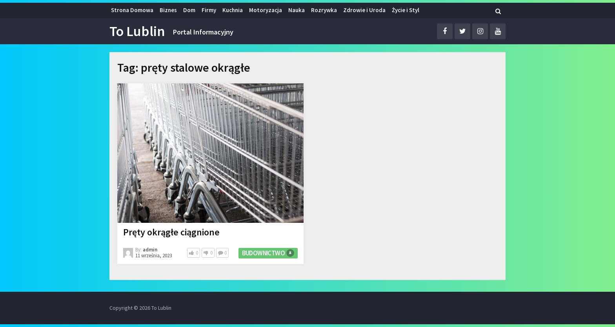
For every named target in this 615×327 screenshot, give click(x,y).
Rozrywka (324, 10)
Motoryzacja (265, 10)
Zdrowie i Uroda (364, 10)
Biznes (168, 10)
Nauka (296, 10)
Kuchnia (232, 10)
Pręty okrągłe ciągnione (171, 232)
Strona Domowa (132, 10)
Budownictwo (263, 253)
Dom (189, 10)
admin (150, 249)
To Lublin (137, 31)
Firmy (209, 10)
